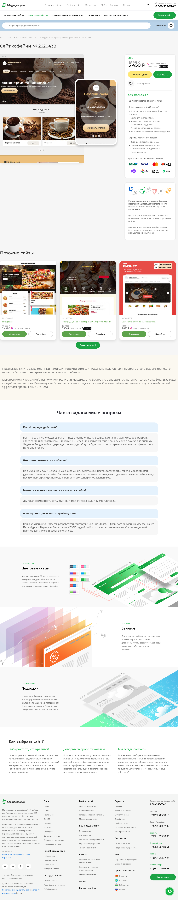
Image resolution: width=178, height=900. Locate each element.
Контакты (48, 827)
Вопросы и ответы (52, 836)
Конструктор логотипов (125, 827)
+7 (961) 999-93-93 (159, 836)
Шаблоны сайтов (38, 15)
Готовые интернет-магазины (68, 15)
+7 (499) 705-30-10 (159, 815)
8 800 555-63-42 (165, 6)
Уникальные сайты (13, 15)
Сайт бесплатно (50, 889)
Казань (153, 853)
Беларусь (121, 876)
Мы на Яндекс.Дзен (123, 864)
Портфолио (49, 815)
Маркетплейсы (87, 888)
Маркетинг (90, 5)
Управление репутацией (89, 843)
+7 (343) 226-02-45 (159, 868)
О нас (46, 810)
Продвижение (85, 831)
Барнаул (153, 833)
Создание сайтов (53, 5)
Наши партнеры (51, 880)
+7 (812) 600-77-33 (159, 825)
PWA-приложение (122, 831)
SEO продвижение (89, 825)
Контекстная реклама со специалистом (89, 861)
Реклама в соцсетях (87, 874)
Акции (82, 881)
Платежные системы (52, 844)
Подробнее (40, 334)
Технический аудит (87, 847)
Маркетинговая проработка (91, 839)
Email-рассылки (121, 823)
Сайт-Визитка (49, 856)
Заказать (162, 74)
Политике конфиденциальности (16, 890)
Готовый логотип (122, 843)
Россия (120, 889)
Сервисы (127, 5)
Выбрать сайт (74, 5)
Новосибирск (156, 843)
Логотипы (94, 15)
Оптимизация (85, 835)
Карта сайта (7, 857)
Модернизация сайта (116, 15)
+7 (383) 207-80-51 (159, 846)
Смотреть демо (140, 74)
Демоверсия (14, 334)
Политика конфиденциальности (16, 854)
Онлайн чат (120, 819)
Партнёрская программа (54, 885)
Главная (118, 806)
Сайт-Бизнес (49, 864)
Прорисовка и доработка (125, 847)
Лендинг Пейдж (50, 860)
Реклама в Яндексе (123, 810)
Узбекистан (122, 885)
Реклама (114, 5)
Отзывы (47, 823)
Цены (46, 806)
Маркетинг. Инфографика (126, 859)
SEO (103, 5)
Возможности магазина (54, 840)
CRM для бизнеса (122, 815)
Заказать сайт (164, 15)
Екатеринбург (156, 864)
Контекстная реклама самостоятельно (88, 868)
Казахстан (121, 880)
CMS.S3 (47, 819)
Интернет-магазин (52, 868)
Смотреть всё (88, 345)
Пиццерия (7, 321)
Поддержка (49, 831)
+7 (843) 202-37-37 (159, 857)
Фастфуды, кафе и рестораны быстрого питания (86, 321)
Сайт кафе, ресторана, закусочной (139, 321)
